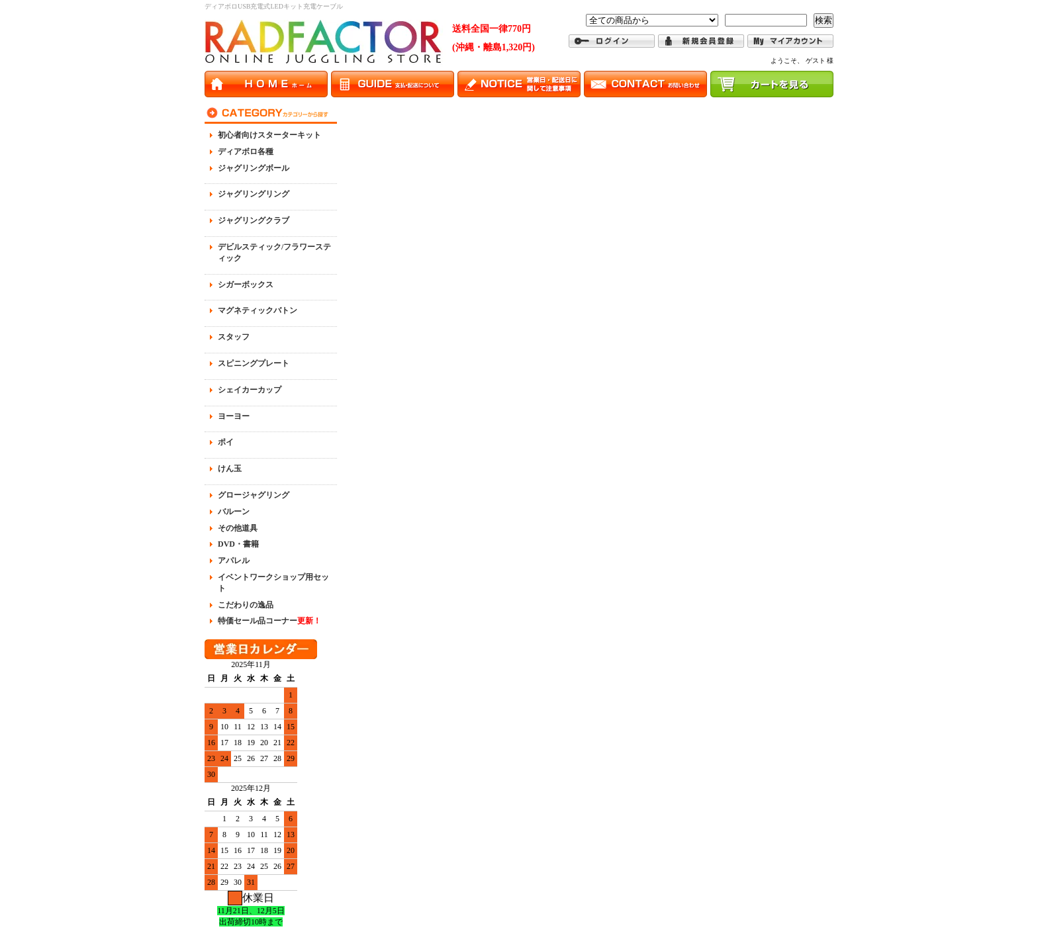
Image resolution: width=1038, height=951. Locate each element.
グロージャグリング (253, 495)
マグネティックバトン (257, 310)
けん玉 (230, 468)
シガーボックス (245, 284)
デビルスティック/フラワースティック (274, 252)
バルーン (234, 511)
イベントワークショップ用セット (273, 582)
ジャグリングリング (253, 194)
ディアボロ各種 (245, 151)
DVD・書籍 (238, 544)
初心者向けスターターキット (269, 135)
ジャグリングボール (253, 168)
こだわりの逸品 (245, 605)
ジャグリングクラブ (253, 220)
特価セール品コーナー (269, 620)
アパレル (234, 560)
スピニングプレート (253, 363)
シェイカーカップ (249, 389)
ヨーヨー (234, 416)
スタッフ (234, 336)
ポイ (226, 442)
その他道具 (238, 528)
